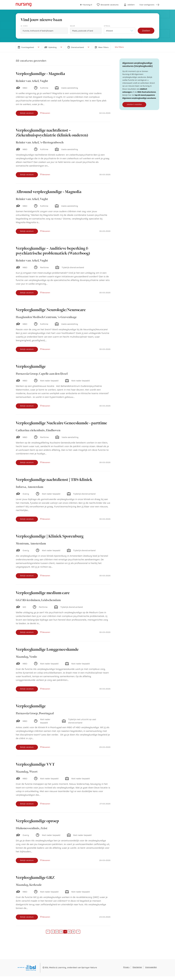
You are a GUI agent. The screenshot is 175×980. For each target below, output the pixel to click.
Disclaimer (137, 967)
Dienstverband (75, 47)
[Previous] (48, 931)
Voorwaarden (151, 967)
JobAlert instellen (134, 104)
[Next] (78, 931)
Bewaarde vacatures (108, 5)
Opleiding (50, 47)
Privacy (126, 967)
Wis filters (119, 47)
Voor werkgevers (146, 5)
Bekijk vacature (27, 113)
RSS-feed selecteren (146, 92)
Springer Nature (89, 967)
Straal (107, 26)
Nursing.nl (86, 5)
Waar (72, 26)
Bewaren (46, 113)
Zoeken (146, 30)
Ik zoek (24, 26)
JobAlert (129, 5)
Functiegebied (25, 47)
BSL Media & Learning (55, 967)
